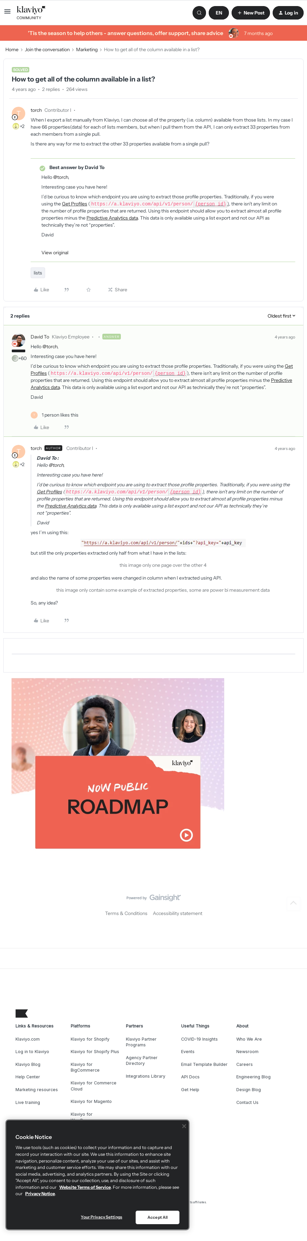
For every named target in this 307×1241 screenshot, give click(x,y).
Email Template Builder (204, 1064)
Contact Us (247, 1102)
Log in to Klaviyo (32, 1051)
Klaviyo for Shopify (90, 1039)
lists (38, 273)
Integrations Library (145, 1076)
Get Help (190, 1089)
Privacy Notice (40, 1193)
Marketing (87, 49)
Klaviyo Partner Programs (141, 1042)
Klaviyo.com (27, 1039)
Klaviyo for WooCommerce (86, 1117)
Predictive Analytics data (112, 218)
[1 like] (54, 415)
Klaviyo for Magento (91, 1101)
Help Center (27, 1076)
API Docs (190, 1076)
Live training (27, 1102)
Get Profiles (74, 204)
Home (12, 49)
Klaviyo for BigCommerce (85, 1067)
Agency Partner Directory (142, 1060)
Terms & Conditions (126, 913)
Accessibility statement (177, 913)
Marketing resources (36, 1089)
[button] (7, 14)
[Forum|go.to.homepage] (31, 13)
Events (188, 1051)
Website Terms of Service (85, 1187)
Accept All (157, 1217)
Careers (244, 1064)
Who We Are (249, 1039)
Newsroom (247, 1051)
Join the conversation (47, 49)
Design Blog (248, 1089)
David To (40, 337)
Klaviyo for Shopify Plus (95, 1051)
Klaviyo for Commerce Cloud (93, 1085)
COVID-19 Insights (199, 1039)
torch (36, 110)
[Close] (184, 1126)
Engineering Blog (253, 1076)
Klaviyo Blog (27, 1064)
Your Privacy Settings (101, 1216)
